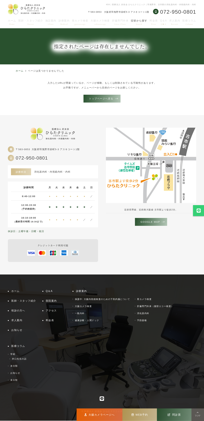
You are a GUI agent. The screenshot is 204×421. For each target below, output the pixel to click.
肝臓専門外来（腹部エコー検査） (155, 306)
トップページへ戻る (101, 98)
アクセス (51, 311)
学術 (12, 354)
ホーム (12, 22)
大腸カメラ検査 (100, 22)
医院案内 (51, 301)
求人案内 (174, 22)
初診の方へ (18, 311)
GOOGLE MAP (150, 222)
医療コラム (189, 22)
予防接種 (142, 320)
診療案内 (64, 22)
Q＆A (163, 22)
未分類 (14, 366)
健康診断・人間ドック (87, 320)
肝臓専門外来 (120, 22)
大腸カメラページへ (99, 414)
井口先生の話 (19, 359)
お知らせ (16, 330)
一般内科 (80, 313)
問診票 (174, 414)
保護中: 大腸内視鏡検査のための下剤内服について (102, 299)
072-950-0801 (32, 158)
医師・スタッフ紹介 (30, 22)
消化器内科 (143, 313)
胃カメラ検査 (80, 22)
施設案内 (50, 22)
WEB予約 (140, 414)
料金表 (154, 22)
